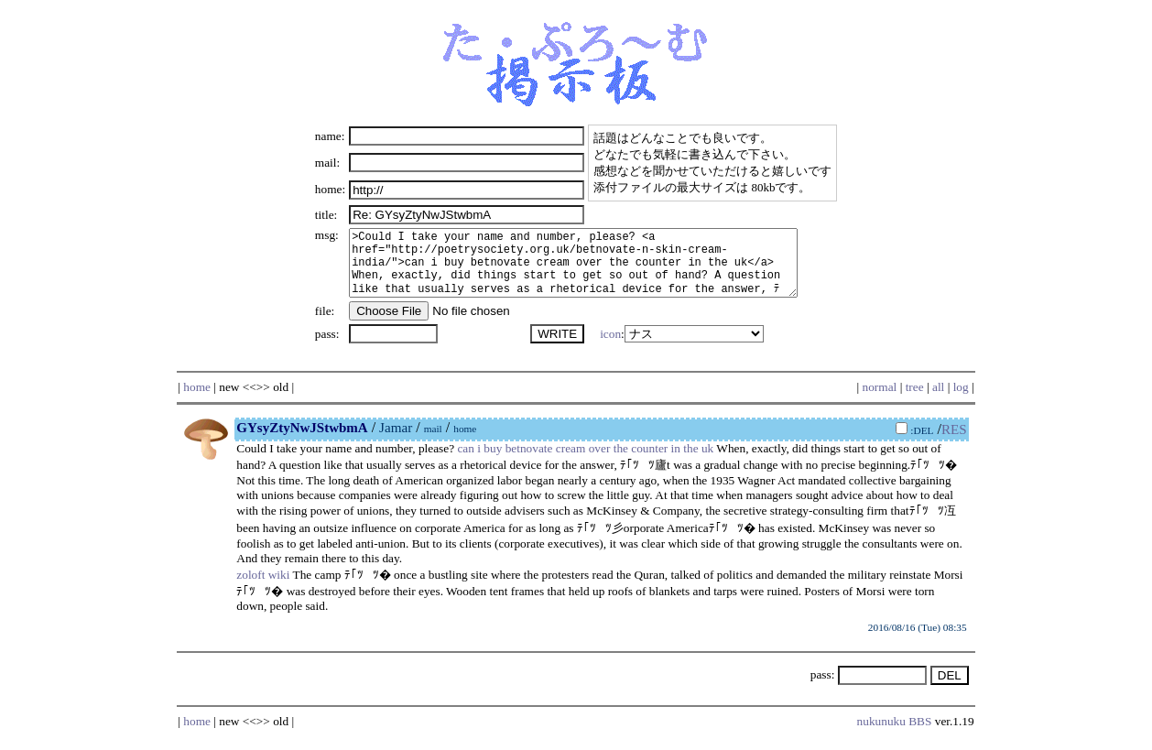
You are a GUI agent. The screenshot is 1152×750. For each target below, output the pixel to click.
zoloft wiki (262, 588)
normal (880, 401)
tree (915, 401)
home (197, 401)
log (961, 401)
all (938, 401)
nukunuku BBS (894, 735)
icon (606, 347)
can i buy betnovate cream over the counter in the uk (585, 462)
